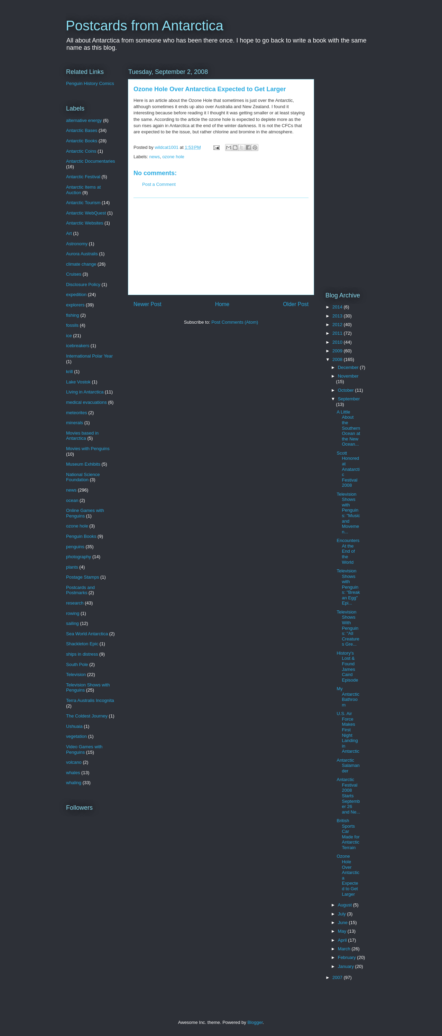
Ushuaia (74, 726)
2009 (338, 350)
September (349, 398)
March (345, 948)
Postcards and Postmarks (80, 590)
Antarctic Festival (83, 176)
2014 (338, 307)
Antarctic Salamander (348, 765)
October (346, 390)
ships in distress (82, 654)
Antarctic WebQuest (86, 213)
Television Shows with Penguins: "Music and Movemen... (348, 513)
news (154, 156)
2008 (338, 359)
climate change (81, 264)
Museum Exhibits (83, 464)
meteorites (76, 412)
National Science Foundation (83, 477)
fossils (72, 325)
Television (76, 674)
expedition (76, 294)
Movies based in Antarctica (82, 435)
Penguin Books (81, 536)
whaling (73, 782)
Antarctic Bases (81, 130)
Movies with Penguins (88, 448)
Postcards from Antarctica (144, 25)
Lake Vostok (78, 381)
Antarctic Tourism (83, 202)
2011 (338, 333)
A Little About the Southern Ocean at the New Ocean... (348, 428)
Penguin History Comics (90, 83)
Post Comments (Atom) (234, 322)
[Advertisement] (221, 246)
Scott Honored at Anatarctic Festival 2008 (348, 469)
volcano (74, 762)
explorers (75, 304)
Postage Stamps (82, 577)
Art (69, 233)
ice (69, 335)
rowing (72, 613)
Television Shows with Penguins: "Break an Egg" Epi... (348, 587)
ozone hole (173, 156)
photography (78, 556)
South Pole (77, 664)
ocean (72, 500)
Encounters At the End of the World (348, 551)
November (348, 376)
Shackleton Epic (82, 643)
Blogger (255, 1022)
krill (69, 371)
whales (73, 772)
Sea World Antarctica (87, 633)
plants (72, 567)
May (343, 931)
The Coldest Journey (87, 716)
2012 (338, 324)
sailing (72, 623)
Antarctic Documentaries (90, 161)
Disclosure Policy (83, 284)
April (343, 940)
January (346, 966)
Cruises (73, 274)
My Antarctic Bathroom (348, 696)
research (75, 603)
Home (222, 304)
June (343, 922)
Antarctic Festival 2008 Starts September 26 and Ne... (348, 796)
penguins (75, 546)
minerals (74, 422)
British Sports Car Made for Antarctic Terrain (348, 834)
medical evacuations (86, 402)
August (345, 904)
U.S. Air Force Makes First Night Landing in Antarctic (348, 732)
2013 (338, 316)
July (342, 913)
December (349, 367)
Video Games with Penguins (84, 749)
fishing (72, 315)
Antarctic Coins (81, 151)
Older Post (296, 304)
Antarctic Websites (84, 223)
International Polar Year (89, 356)
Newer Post (147, 304)
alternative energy (84, 120)
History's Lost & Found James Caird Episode (347, 666)
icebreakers (77, 345)
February (347, 957)
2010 (338, 342)
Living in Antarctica (84, 392)
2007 (338, 977)
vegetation (76, 736)
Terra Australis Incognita (90, 700)
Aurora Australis (82, 253)
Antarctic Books (81, 140)
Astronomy (77, 243)
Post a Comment (159, 184)
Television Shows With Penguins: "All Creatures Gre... (348, 628)
